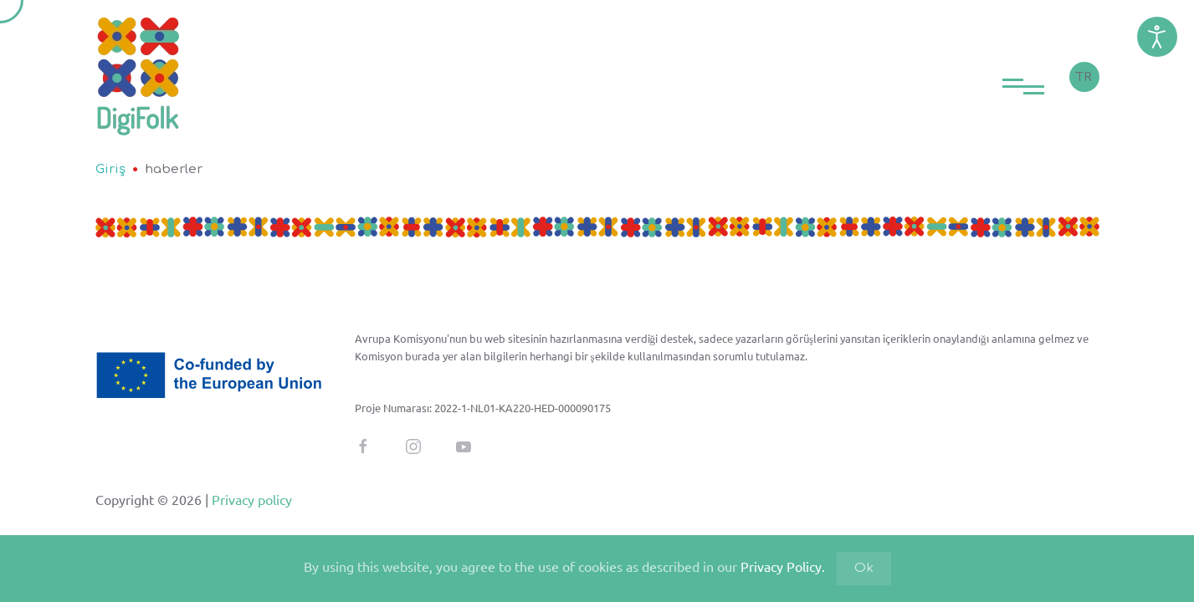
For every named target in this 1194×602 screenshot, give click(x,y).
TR (1084, 77)
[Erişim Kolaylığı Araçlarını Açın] (1157, 37)
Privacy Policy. (782, 566)
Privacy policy (250, 499)
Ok (864, 568)
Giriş (110, 169)
